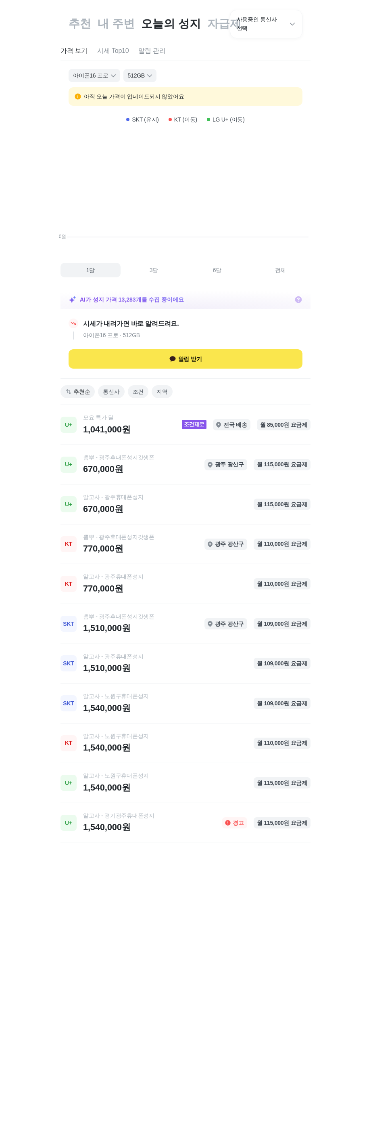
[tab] (74, 51)
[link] (185, 425)
